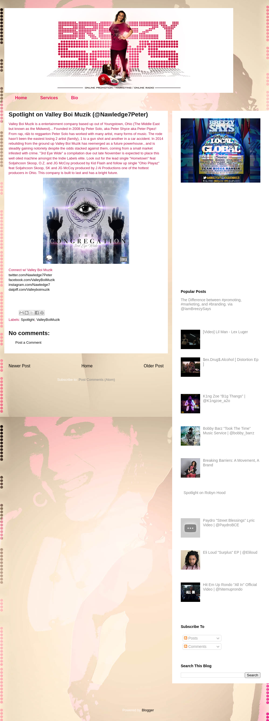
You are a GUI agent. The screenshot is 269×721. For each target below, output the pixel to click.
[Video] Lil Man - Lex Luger (225, 332)
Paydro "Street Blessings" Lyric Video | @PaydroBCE (229, 522)
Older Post (154, 366)
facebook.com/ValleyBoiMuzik (32, 280)
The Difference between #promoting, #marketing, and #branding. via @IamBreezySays (211, 304)
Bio (74, 97)
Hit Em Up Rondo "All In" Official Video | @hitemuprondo (230, 587)
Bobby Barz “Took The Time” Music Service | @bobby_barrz (228, 430)
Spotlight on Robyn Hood (205, 493)
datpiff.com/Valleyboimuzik (29, 289)
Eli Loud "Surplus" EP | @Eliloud (230, 552)
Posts (191, 638)
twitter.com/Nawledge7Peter (30, 275)
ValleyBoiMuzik (48, 320)
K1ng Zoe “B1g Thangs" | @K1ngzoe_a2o (224, 398)
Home (21, 97)
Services (49, 97)
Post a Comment (28, 342)
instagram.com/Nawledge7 (29, 285)
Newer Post (19, 366)
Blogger (148, 710)
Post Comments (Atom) (97, 380)
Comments (195, 646)
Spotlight (28, 320)
